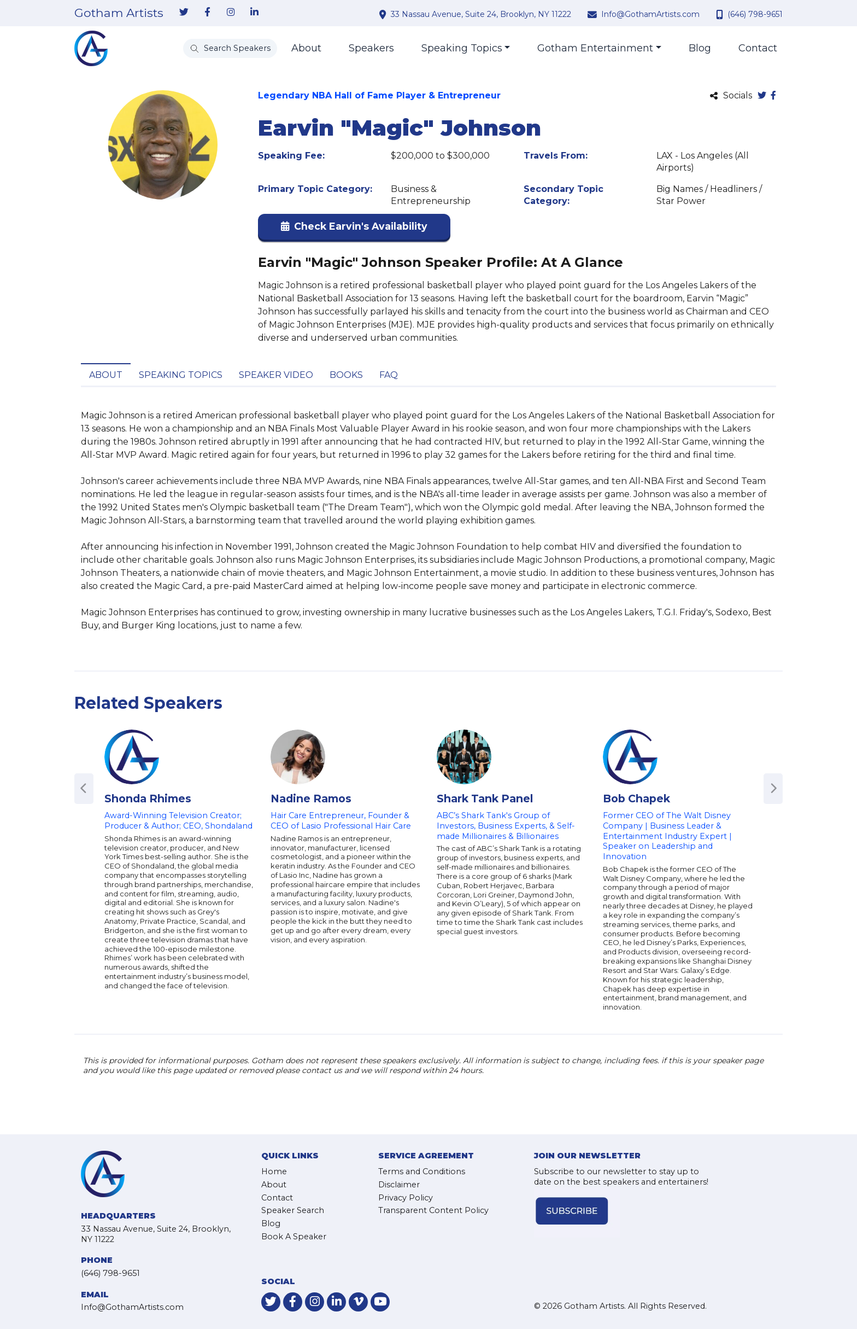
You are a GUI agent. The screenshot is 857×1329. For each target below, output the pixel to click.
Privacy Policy (405, 1198)
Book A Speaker (293, 1236)
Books (346, 375)
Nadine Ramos (311, 798)
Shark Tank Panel (485, 798)
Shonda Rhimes (147, 798)
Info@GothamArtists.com (650, 14)
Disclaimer (399, 1185)
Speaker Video (276, 375)
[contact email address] (594, 14)
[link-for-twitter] (183, 12)
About (306, 48)
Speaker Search (292, 1210)
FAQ (388, 375)
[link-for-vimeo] (358, 1301)
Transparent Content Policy (433, 1210)
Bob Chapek (636, 798)
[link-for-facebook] (207, 12)
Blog (700, 48)
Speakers (371, 48)
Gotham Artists (118, 13)
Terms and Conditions (421, 1171)
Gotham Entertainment (595, 48)
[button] (354, 229)
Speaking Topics (461, 48)
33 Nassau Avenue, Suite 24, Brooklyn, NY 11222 (481, 14)
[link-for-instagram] (230, 12)
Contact (757, 48)
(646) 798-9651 (755, 14)
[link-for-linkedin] (254, 12)
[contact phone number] (721, 14)
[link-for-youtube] (380, 1301)
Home (274, 1171)
